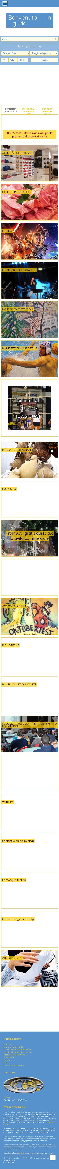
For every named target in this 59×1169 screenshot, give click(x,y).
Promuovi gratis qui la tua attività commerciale (30, 536)
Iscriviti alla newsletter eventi (17, 1049)
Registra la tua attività (14, 1054)
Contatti (7, 1044)
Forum (6, 1060)
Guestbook (8, 1057)
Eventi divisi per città (13, 1047)
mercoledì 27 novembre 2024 (28, 110)
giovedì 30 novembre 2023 (47, 110)
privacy (21, 1153)
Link (5, 1062)
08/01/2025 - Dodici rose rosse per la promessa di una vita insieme (29, 134)
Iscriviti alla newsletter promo (17, 1052)
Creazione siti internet (13, 1065)
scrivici (6, 1097)
